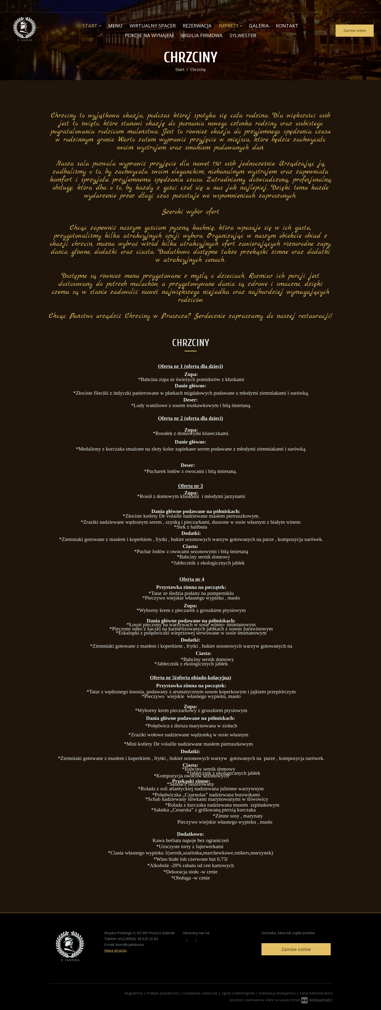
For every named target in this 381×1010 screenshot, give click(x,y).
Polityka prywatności (163, 993)
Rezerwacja (197, 25)
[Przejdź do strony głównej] (30, 30)
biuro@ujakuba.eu (130, 944)
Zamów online (354, 30)
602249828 (127, 938)
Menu (115, 25)
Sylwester (243, 35)
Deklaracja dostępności (278, 993)
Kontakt (287, 25)
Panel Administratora (316, 993)
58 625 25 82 (148, 938)
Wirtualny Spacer (153, 25)
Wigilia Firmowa (202, 35)
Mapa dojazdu (115, 950)
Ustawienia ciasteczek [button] (200, 993)
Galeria (259, 25)
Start (91, 25)
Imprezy (230, 25)
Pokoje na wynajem (149, 35)
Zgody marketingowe (238, 993)
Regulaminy (134, 993)
